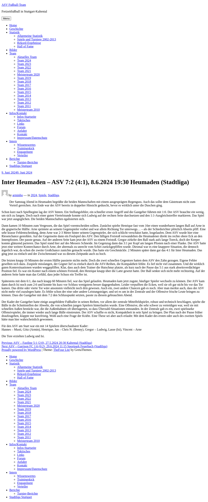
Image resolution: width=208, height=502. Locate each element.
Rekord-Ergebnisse (29, 43)
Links (20, 123)
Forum (21, 127)
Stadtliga (53, 195)
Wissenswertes (26, 144)
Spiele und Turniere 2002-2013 (36, 39)
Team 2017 (24, 85)
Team (12, 53)
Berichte (14, 158)
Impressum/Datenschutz (32, 137)
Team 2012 (24, 102)
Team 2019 (24, 78)
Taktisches (23, 120)
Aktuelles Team (27, 57)
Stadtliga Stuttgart (20, 166)
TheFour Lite (61, 349)
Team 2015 (24, 92)
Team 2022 (24, 67)
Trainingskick (25, 148)
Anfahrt (22, 130)
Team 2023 (24, 64)
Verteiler (22, 155)
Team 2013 (24, 99)
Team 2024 (24, 60)
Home (13, 25)
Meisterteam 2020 (28, 74)
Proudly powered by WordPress (21, 349)
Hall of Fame (25, 46)
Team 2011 (24, 106)
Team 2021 (24, 71)
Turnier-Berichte (27, 162)
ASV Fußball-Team (14, 4)
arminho (17, 195)
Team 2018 (24, 81)
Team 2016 (24, 88)
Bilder (13, 50)
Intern (13, 141)
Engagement (25, 151)
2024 (34, 195)
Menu (6, 18)
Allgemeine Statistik (30, 35)
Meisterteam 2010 (28, 109)
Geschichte (16, 28)
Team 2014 (24, 95)
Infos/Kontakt (18, 113)
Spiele (42, 195)
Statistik (14, 32)
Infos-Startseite (26, 116)
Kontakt (22, 134)
